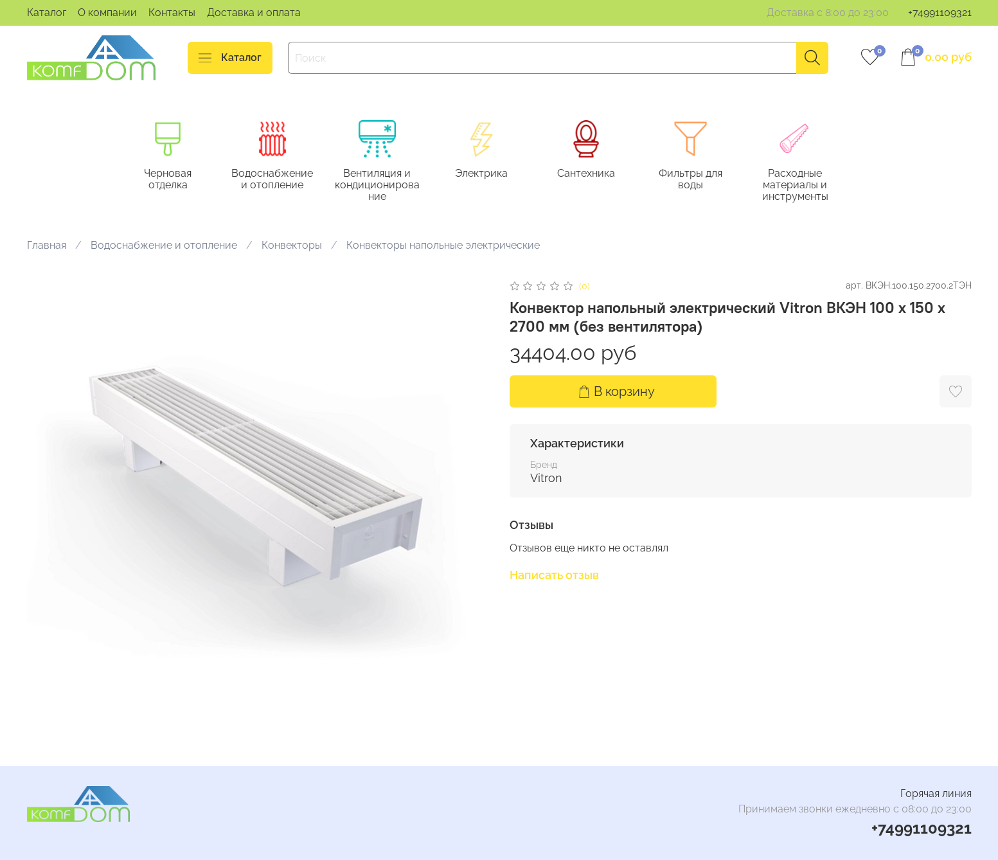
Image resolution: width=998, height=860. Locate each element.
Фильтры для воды (705, 174)
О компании (107, 12)
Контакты (171, 12)
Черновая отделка (171, 174)
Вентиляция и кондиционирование (384, 185)
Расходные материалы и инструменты (811, 185)
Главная (46, 246)
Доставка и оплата (254, 12)
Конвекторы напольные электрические (443, 246)
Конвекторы (292, 246)
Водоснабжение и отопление (278, 180)
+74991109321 (940, 12)
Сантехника (598, 174)
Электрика (491, 174)
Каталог (46, 12)
